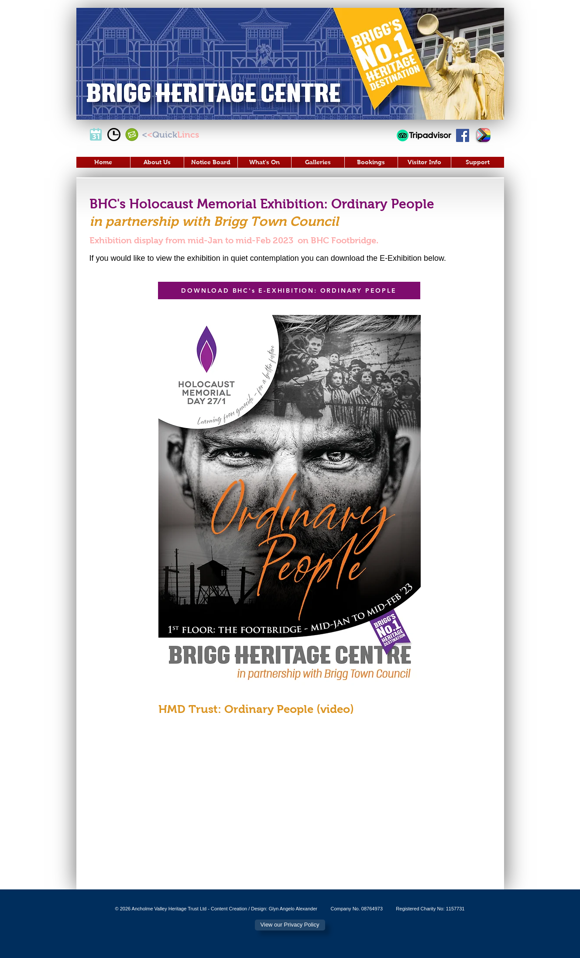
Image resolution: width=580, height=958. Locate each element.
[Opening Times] (114, 134)
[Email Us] (131, 134)
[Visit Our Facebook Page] (462, 135)
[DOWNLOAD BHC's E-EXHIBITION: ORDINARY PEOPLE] (289, 290)
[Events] (96, 134)
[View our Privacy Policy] (290, 925)
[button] (157, 162)
